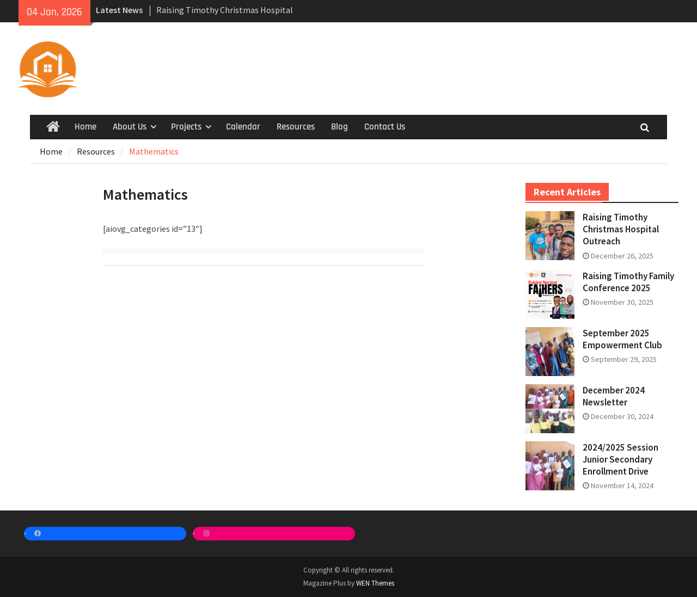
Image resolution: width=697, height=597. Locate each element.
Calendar (243, 127)
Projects (186, 127)
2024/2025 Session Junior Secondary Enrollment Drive (620, 459)
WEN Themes (375, 583)
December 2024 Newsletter (614, 396)
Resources (296, 127)
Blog (339, 127)
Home (85, 127)
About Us (129, 127)
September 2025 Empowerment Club (622, 339)
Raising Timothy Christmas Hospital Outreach (621, 229)
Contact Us (384, 127)
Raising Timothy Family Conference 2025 (628, 282)
